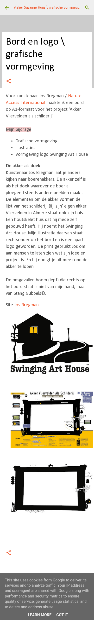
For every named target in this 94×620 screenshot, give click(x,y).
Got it (62, 615)
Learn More (39, 615)
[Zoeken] (87, 7)
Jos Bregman (27, 305)
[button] (9, 81)
